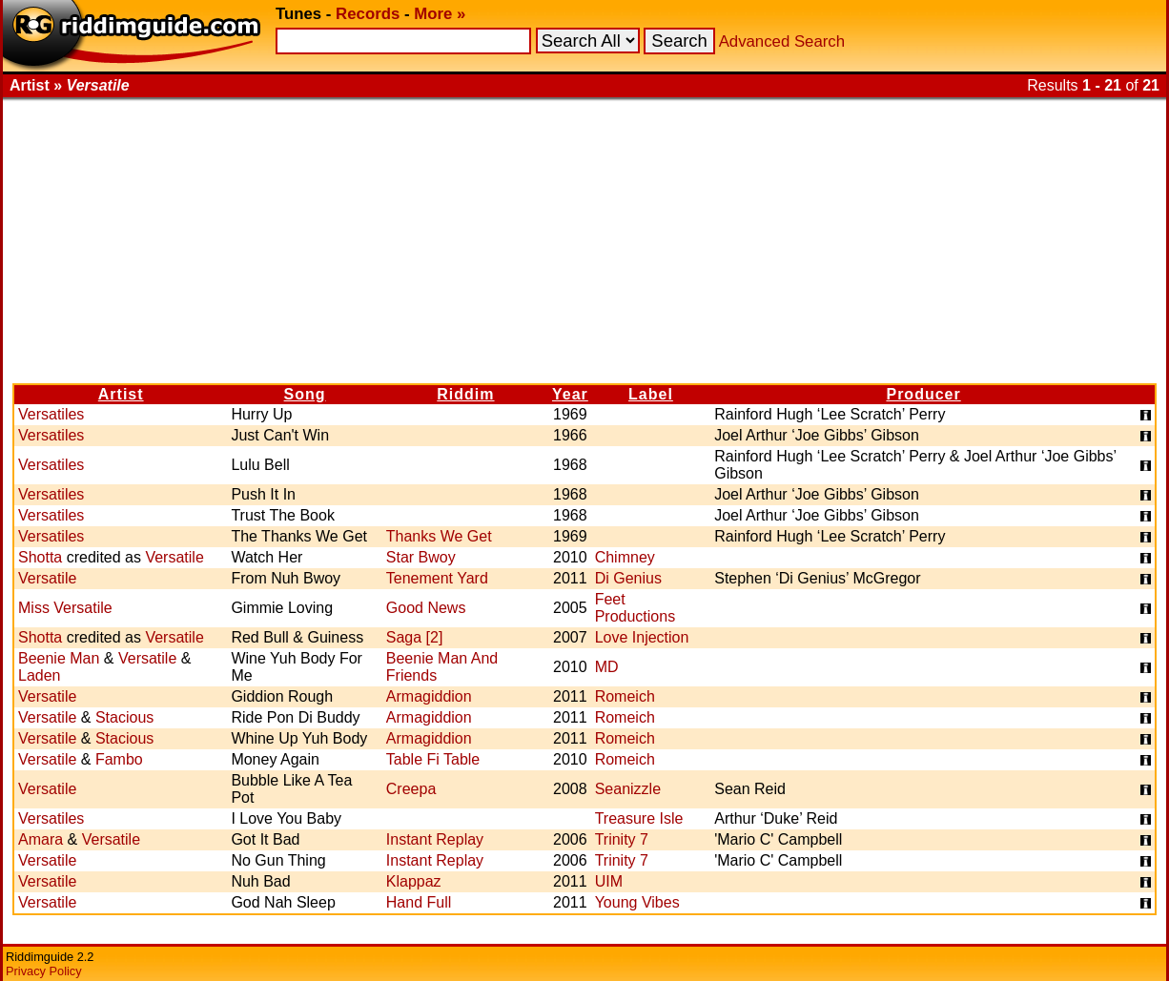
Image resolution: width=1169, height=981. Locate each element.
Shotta (40, 557)
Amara (40, 839)
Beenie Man (58, 658)
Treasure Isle (639, 818)
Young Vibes (637, 902)
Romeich (625, 696)
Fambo (119, 759)
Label (650, 394)
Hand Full (418, 902)
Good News (426, 608)
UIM (609, 881)
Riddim (465, 394)
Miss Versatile (65, 608)
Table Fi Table (433, 759)
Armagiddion (429, 696)
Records (368, 14)
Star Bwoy (421, 557)
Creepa (411, 789)
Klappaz (413, 881)
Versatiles (51, 414)
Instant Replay (434, 839)
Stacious (124, 717)
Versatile (174, 557)
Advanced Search (782, 41)
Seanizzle (628, 789)
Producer (923, 394)
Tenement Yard (437, 578)
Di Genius (628, 578)
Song (305, 394)
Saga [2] (414, 637)
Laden (39, 675)
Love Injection (642, 637)
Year (570, 394)
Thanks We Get (439, 536)
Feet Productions (635, 607)
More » (439, 14)
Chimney (625, 557)
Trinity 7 (621, 839)
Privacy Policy (44, 971)
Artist (121, 394)
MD (607, 667)
